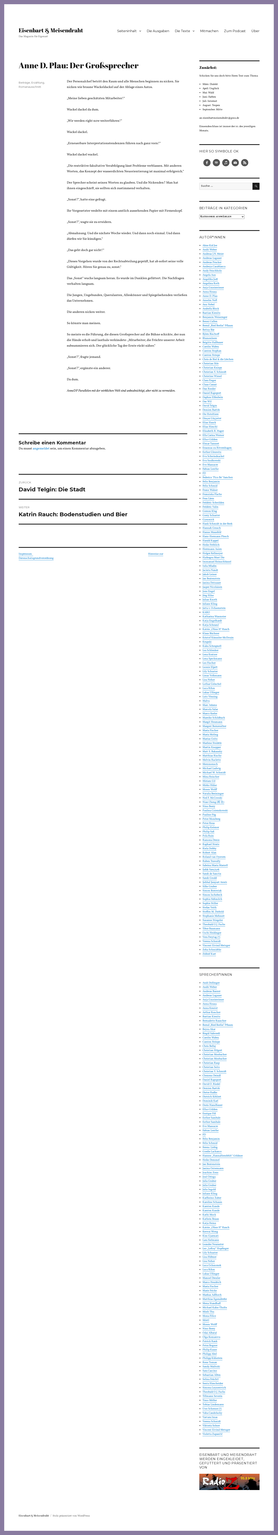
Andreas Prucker (212, 262)
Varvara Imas (210, 1417)
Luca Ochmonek (212, 1265)
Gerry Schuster (211, 515)
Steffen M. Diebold (213, 912)
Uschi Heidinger (212, 933)
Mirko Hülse (210, 785)
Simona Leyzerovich (214, 1388)
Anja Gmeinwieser (213, 288)
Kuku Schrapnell (212, 646)
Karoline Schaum (212, 1202)
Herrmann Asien (212, 549)
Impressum (26, 554)
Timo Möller (210, 1400)
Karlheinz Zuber (212, 1198)
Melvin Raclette (212, 760)
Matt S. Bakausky (212, 751)
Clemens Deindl (212, 1076)
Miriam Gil (209, 781)
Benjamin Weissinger (215, 317)
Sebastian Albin (212, 1375)
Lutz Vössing (210, 697)
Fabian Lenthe (211, 469)
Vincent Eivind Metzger (216, 945)
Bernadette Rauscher (214, 1021)
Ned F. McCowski (212, 798)
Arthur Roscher (211, 1012)
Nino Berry (209, 806)
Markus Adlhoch (212, 1295)
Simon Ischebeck (212, 895)
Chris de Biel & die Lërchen (218, 359)
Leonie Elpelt (210, 667)
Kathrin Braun (211, 1219)
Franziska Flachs (212, 494)
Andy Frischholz (212, 271)
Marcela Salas (210, 709)
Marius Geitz (210, 739)
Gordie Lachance (212, 1151)
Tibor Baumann (211, 929)
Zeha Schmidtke (212, 950)
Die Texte (182, 31)
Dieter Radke (210, 1092)
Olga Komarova (211, 1337)
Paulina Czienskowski (215, 810)
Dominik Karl (210, 1101)
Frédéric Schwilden (213, 503)
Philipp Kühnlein (212, 1358)
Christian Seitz (211, 1067)
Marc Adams (210, 705)
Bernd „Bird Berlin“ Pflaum (218, 326)
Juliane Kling (210, 604)
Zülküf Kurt (209, 954)
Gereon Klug (210, 511)
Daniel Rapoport (212, 393)
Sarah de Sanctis (212, 874)
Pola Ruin (208, 836)
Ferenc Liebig (210, 1147)
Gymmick (208, 520)
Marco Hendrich (212, 1282)
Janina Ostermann (213, 1168)
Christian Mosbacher (215, 1054)
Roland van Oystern (214, 857)
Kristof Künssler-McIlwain (218, 638)
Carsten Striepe (211, 355)
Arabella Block (211, 309)
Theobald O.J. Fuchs (214, 924)
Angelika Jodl (210, 279)
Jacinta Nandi (210, 570)
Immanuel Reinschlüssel (217, 562)
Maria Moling (210, 735)
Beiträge (24, 82)
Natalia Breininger (213, 794)
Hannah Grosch (212, 528)
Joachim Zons (210, 1173)
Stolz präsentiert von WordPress (71, 1516)
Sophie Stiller (210, 903)
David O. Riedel (211, 1084)
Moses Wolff (210, 789)
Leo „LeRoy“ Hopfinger (216, 1248)
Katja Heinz (209, 1223)
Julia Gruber (209, 1181)
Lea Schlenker (210, 650)
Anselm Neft (210, 300)
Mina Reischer (211, 777)
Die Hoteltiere (211, 414)
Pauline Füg (209, 815)
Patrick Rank (210, 1341)
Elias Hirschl (210, 427)
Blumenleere (210, 338)
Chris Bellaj (209, 1046)
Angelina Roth (211, 283)
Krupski (207, 642)
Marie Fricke (210, 1291)
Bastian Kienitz (211, 313)
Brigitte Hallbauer (213, 342)
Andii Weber (210, 250)
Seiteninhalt (127, 31)
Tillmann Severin (212, 1396)
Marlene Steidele (212, 743)
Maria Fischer (210, 730)
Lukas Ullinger (211, 692)
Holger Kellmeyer (213, 553)
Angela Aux (209, 275)
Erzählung (37, 82)
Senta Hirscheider (213, 1383)
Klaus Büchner (211, 633)
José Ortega (209, 1177)
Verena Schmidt (212, 941)
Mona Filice (209, 1316)
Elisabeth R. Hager (213, 431)
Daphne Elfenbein (213, 397)
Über (255, 31)
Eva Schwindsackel (213, 456)
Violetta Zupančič (213, 1434)
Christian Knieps (212, 368)
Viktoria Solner (211, 1426)
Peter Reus (209, 823)
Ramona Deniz (211, 840)
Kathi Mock (209, 1215)
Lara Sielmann (211, 1240)
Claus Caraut (210, 385)
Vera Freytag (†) (211, 937)
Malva (206, 701)
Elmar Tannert (211, 444)
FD (204, 473)
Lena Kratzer (210, 654)
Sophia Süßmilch (212, 899)
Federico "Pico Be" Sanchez (218, 477)
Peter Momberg (211, 819)
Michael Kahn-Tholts (215, 1307)
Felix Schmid (210, 486)
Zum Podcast (235, 31)
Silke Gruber (210, 886)
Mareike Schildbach (214, 718)
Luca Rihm (209, 688)
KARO (206, 612)
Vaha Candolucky (212, 1413)
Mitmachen (209, 31)
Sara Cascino (210, 1371)
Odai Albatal (210, 1333)
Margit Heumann (212, 722)
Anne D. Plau (210, 296)
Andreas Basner (211, 991)
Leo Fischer (209, 663)
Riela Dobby (209, 848)
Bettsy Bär (208, 330)
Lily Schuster (210, 671)
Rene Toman (210, 1362)
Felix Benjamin (211, 482)
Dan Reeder (209, 389)
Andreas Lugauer (212, 258)
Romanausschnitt (30, 86)
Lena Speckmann (212, 659)
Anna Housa (210, 292)
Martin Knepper (212, 747)
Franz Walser (210, 490)
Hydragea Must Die (213, 557)
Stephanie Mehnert (214, 916)
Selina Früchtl (211, 1379)
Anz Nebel (209, 304)
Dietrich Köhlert (212, 1097)
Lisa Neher (209, 680)
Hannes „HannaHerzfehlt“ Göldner (223, 1156)
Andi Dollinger (211, 983)
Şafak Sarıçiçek (211, 870)
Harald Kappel (211, 541)
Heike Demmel (211, 1160)
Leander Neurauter (213, 1244)
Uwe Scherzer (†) (212, 1409)
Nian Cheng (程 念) (213, 802)
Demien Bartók (211, 410)
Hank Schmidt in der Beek (217, 524)
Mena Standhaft (212, 1303)
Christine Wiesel (212, 376)
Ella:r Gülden (210, 439)
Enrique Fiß (209, 1114)
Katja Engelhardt (212, 621)
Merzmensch (210, 764)
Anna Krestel (210, 1008)
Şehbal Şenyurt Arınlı (215, 882)
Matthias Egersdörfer (215, 1299)
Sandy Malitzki (211, 1367)
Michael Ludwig (212, 768)
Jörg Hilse (208, 595)
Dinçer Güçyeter (212, 418)
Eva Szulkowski (212, 460)
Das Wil (207, 401)
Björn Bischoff (211, 334)
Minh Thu (208, 1312)
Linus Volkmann (212, 676)
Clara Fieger (209, 380)
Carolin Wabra (211, 347)
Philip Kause (210, 1350)
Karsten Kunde (211, 1206)
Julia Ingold (209, 1189)
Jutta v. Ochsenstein (214, 608)
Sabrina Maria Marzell (215, 865)
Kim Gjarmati (211, 1236)
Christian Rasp (211, 1063)
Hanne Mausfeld (212, 532)
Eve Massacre (210, 465)
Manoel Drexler (211, 1278)
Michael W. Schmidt (214, 773)
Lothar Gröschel (212, 684)
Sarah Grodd (210, 878)
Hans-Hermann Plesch (216, 536)
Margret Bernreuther (214, 726)
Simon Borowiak (212, 891)
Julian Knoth (210, 600)
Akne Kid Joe (210, 245)
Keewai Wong (210, 1232)
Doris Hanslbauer (212, 1105)
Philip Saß (208, 832)
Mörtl (206, 1320)
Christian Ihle (211, 363)
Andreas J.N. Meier (213, 254)
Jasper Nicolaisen (212, 587)
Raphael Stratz (211, 844)
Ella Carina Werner (213, 435)
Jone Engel (209, 591)
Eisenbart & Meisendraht (51, 30)
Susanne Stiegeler (213, 920)
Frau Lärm (208, 498)
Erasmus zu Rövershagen (217, 448)
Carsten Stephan (212, 351)
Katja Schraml (211, 625)
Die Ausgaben (158, 31)
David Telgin (210, 406)
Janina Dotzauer (212, 583)
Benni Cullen (210, 321)
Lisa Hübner (209, 1257)
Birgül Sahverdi (211, 1033)
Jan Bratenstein (211, 579)
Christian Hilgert (212, 1050)
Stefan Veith (210, 907)
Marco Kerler (210, 713)
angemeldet (41, 448)
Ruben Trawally (211, 861)
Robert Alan (209, 853)
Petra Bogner (210, 1345)
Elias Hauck (209, 423)
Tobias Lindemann (213, 1404)
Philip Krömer (211, 827)
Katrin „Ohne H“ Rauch (216, 629)
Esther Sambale (211, 1118)
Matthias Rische (212, 756)
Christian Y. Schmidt (214, 372)
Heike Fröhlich (211, 545)
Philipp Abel (210, 1354)
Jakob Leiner (210, 574)
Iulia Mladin (210, 566)
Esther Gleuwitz (212, 452)
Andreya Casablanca (214, 266)
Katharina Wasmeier (214, 616)
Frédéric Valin (210, 507)
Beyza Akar (209, 1029)
